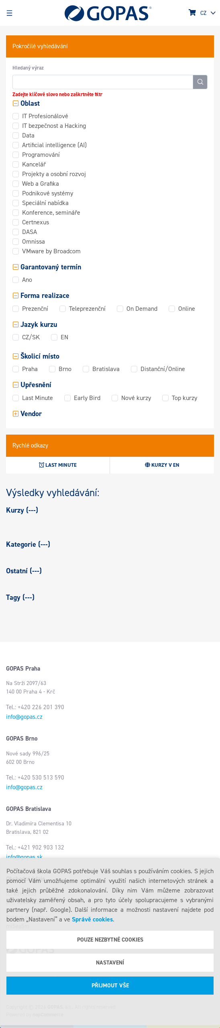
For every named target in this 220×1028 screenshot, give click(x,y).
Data (28, 135)
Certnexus (35, 222)
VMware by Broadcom (51, 251)
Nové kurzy (136, 398)
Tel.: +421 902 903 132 (35, 847)
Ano (27, 279)
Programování (41, 154)
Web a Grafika (40, 183)
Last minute (58, 465)
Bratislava (106, 369)
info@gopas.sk (24, 857)
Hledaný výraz (28, 67)
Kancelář (34, 164)
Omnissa (33, 241)
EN (64, 337)
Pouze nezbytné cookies (110, 940)
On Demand (141, 308)
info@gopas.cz (24, 717)
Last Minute (37, 398)
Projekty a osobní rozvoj (54, 174)
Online (186, 308)
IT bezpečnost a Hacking (54, 125)
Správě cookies (92, 919)
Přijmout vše (110, 985)
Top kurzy (184, 398)
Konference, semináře (51, 212)
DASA (29, 232)
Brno (65, 369)
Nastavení (110, 962)
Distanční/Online (163, 369)
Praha (30, 369)
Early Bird (87, 398)
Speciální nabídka (45, 203)
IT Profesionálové (45, 116)
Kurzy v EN (162, 465)
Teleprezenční (87, 308)
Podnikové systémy (47, 193)
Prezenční (35, 308)
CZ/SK (31, 337)
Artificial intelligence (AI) (54, 145)
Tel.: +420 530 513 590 (35, 778)
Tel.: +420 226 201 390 (35, 707)
